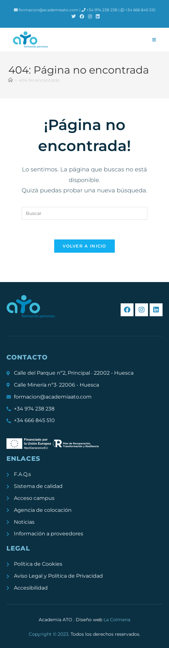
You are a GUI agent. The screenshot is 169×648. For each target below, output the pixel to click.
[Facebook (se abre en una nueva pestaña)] (82, 16)
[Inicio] (10, 80)
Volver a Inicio (84, 245)
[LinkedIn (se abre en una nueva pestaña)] (97, 16)
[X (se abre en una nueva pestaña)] (73, 16)
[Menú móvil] (154, 39)
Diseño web (103, 620)
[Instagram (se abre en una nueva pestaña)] (90, 16)
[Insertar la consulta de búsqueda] (84, 213)
